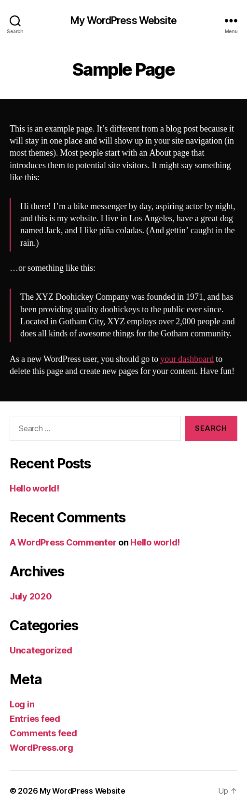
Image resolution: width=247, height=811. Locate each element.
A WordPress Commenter (63, 542)
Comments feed (43, 733)
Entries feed (35, 719)
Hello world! (34, 488)
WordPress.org (41, 748)
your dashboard (187, 359)
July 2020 (31, 596)
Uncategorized (41, 650)
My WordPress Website (123, 20)
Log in (22, 704)
